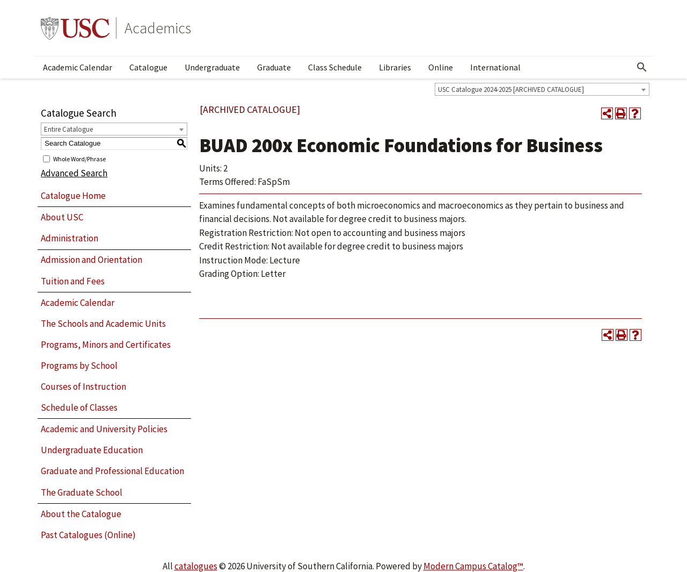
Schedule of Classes (79, 407)
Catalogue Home (73, 196)
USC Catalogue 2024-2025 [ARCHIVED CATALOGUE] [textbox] (511, 89)
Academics (158, 28)
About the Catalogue (81, 514)
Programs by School (79, 365)
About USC (62, 217)
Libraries (395, 67)
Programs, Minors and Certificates (106, 345)
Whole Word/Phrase (79, 158)
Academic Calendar (77, 67)
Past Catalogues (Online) (88, 535)
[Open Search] (642, 67)
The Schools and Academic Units (103, 324)
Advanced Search (74, 173)
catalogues (195, 566)
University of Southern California (75, 28)
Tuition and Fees (73, 281)
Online (440, 67)
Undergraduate (212, 67)
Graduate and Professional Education (112, 471)
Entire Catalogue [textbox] (68, 129)
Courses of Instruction (83, 386)
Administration (69, 238)
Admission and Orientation (91, 260)
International (495, 67)
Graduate (274, 67)
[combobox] (542, 89)
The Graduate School (81, 492)
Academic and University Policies (104, 429)
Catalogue (148, 67)
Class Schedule (335, 67)
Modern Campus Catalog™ (473, 566)
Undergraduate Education (92, 450)
